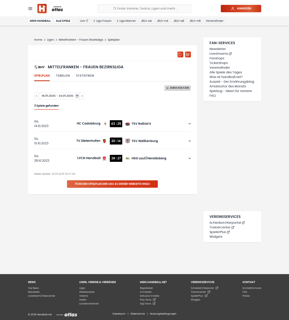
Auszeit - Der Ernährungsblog (232, 81)
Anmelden (241, 9)
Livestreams (221, 53)
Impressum (119, 314)
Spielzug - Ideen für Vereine (231, 91)
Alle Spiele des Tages (226, 72)
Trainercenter (222, 227)
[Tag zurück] (36, 96)
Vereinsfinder (215, 21)
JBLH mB (195, 21)
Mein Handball (40, 21)
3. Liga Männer (126, 21)
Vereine (83, 296)
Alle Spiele (63, 21)
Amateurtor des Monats (228, 86)
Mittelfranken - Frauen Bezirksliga (81, 40)
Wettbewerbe (86, 292)
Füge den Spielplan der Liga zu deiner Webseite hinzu (112, 184)
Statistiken (85, 75)
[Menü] (30, 8)
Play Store (148, 300)
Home (38, 40)
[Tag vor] (82, 96)
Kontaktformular (252, 288)
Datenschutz (138, 314)
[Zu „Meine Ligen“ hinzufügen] (180, 54)
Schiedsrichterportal (227, 222)
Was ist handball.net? (226, 77)
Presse (246, 296)
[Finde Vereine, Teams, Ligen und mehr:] (144, 8)
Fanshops (217, 58)
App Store (148, 303)
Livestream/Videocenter (41, 296)
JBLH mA (162, 21)
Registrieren (146, 288)
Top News (33, 288)
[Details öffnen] (189, 123)
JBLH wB (178, 21)
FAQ (213, 95)
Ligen (50, 40)
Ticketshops (219, 63)
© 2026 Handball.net (40, 314)
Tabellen (63, 75)
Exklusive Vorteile (149, 296)
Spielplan (42, 75)
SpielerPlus (220, 232)
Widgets (216, 236)
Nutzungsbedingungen (163, 314)
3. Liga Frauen (102, 21)
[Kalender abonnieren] (188, 54)
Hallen (82, 300)
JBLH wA (146, 21)
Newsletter (218, 49)
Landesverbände (89, 303)
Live (84, 21)
